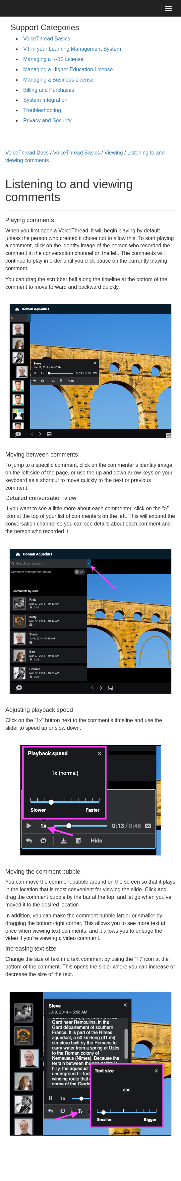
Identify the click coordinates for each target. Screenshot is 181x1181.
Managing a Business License (58, 80)
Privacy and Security (47, 120)
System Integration (45, 100)
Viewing (113, 152)
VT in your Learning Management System (72, 49)
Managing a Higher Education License (68, 69)
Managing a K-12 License (53, 59)
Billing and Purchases (48, 90)
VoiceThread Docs (27, 152)
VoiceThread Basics (46, 38)
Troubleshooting (42, 110)
